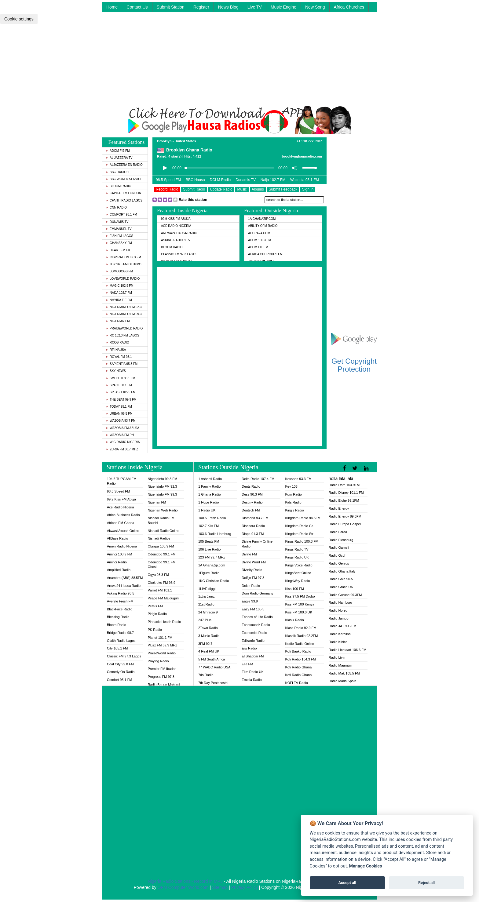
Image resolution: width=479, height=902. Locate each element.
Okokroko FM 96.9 (161, 582)
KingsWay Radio (297, 581)
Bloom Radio (118, 186)
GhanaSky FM (119, 243)
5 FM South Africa (211, 659)
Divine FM (249, 554)
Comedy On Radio (121, 672)
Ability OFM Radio (263, 225)
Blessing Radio (118, 617)
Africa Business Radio (123, 515)
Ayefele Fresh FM (120, 601)
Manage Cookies (365, 866)
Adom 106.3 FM (259, 240)
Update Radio (221, 189)
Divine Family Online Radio (257, 544)
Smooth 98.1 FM (120, 378)
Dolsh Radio (251, 585)
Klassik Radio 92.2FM (301, 636)
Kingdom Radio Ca (299, 526)
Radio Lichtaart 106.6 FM (348, 650)
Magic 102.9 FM (119, 285)
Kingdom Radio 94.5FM (302, 518)
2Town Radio (208, 628)
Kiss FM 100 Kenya (299, 604)
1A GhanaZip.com (262, 218)
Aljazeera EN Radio (124, 164)
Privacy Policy (244, 887)
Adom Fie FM (118, 150)
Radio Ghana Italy (342, 571)
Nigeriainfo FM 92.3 (123, 307)
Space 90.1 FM (119, 385)
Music (242, 189)
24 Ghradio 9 (208, 612)
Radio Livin (337, 657)
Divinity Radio (252, 570)
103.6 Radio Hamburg (214, 534)
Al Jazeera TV (119, 157)
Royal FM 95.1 (119, 356)
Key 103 (291, 486)
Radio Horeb (338, 610)
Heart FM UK (118, 250)
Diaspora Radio (253, 526)
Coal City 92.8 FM (120, 664)
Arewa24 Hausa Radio (179, 233)
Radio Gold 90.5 (341, 579)
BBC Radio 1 (117, 172)
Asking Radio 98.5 (175, 240)
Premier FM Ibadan (162, 669)
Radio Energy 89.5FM (345, 516)
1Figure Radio (208, 573)
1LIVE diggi (206, 589)
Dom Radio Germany (257, 593)
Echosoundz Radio (256, 625)
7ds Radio (206, 675)
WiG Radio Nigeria (123, 442)
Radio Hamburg (340, 602)
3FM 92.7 (205, 644)
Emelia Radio (251, 680)
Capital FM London (123, 193)
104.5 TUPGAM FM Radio (121, 481)
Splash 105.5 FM (120, 392)
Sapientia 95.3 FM (121, 364)
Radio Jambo (339, 618)
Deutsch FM (251, 510)
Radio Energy (339, 508)
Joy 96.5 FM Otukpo (123, 264)
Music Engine (283, 7)
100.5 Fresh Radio (212, 518)
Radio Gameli (339, 547)
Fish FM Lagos (119, 236)
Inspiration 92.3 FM (123, 257)
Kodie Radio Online (299, 644)
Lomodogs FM (119, 271)
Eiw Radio (249, 648)
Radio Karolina (340, 634)
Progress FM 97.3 (161, 676)
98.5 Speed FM (168, 180)
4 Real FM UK (208, 651)
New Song (315, 7)
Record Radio (167, 189)
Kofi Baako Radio (298, 651)
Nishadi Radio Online (163, 531)
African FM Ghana (120, 523)
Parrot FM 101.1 (160, 590)
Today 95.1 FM (119, 406)
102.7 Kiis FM (208, 526)
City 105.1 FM (117, 648)
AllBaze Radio (117, 538)
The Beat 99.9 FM (121, 399)
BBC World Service (124, 179)
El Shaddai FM (253, 656)
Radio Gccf (337, 555)
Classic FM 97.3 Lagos (179, 254)
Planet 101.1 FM (160, 637)
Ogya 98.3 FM (158, 574)
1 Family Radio (209, 486)
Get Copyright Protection (354, 365)
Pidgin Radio (157, 614)
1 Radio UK (206, 510)
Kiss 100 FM (294, 589)
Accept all (347, 882)
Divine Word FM (254, 562)
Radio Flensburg (341, 540)
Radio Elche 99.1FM (344, 500)
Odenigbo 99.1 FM (161, 554)
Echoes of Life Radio (257, 617)
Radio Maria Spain (343, 681)
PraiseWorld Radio (124, 328)
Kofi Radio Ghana (298, 667)
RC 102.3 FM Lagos (122, 335)
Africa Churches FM (265, 254)
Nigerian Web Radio (162, 510)
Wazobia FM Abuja (122, 428)
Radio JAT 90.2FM (343, 626)
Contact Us (137, 7)
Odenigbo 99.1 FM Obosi (161, 564)
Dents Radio (251, 486)
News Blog (228, 7)
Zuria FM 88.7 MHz (122, 449)
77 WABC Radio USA (214, 667)
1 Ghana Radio (209, 494)
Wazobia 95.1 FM (304, 180)
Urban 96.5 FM (119, 413)
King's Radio (294, 510)
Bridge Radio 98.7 (120, 633)
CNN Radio (116, 207)
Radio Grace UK (341, 587)
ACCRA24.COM (259, 233)
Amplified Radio (118, 570)
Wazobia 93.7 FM (121, 420)
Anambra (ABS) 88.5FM (125, 578)
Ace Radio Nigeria (176, 225)
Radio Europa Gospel (345, 524)
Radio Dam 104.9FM (344, 485)
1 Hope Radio (208, 502)
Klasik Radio (294, 620)
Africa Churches (349, 7)
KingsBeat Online (298, 573)
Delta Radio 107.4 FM (258, 479)
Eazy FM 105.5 (253, 609)
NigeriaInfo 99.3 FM (162, 479)
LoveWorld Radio (123, 278)
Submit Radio (194, 189)
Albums (258, 189)
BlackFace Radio (119, 609)
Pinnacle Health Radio (164, 622)
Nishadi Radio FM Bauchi (161, 520)
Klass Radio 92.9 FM (300, 628)
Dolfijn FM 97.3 (253, 578)
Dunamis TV (117, 222)
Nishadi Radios (159, 538)
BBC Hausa (195, 180)
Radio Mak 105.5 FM (344, 673)
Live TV (254, 7)
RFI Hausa (116, 349)
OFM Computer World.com (183, 887)
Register (201, 7)
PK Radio (155, 629)
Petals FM (155, 606)
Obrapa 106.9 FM (161, 546)
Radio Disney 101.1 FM (346, 492)
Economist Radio (254, 633)
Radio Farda (338, 532)
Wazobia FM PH (120, 435)
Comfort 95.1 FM (121, 214)
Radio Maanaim (340, 665)
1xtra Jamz (206, 596)
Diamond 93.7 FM (255, 518)
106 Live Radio (209, 549)
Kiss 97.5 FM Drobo (300, 596)
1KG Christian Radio (213, 581)
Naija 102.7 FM (119, 292)
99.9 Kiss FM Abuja (176, 218)
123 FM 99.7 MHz (211, 557)
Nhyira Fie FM (119, 300)
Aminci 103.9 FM (119, 554)
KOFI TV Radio (296, 683)
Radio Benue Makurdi (164, 684)
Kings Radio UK (297, 557)
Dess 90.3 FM (252, 494)
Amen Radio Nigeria (122, 546)
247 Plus (204, 620)
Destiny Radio (252, 502)
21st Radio (206, 604)
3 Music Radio (209, 636)
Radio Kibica (338, 642)
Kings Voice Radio (298, 565)
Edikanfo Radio (253, 640)
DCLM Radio (220, 180)
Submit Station (171, 7)
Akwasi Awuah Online (123, 531)
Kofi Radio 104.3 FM (300, 659)
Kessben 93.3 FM (298, 479)
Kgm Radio (293, 494)
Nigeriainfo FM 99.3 (123, 314)
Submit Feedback (283, 189)
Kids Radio (293, 502)
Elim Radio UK (253, 672)
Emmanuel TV (119, 229)
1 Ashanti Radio (210, 479)
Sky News (116, 371)
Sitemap (220, 887)
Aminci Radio (117, 562)
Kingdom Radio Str (299, 534)
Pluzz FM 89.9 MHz (162, 645)
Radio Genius (339, 563)
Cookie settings (19, 18)
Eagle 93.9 (250, 601)
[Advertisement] (239, 63)
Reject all (426, 882)
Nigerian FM (118, 321)
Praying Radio (158, 661)
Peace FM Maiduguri (163, 598)
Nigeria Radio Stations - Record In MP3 (185, 881)
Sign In (307, 189)
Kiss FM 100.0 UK (298, 612)
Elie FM (247, 664)
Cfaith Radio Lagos (124, 200)
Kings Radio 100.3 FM (301, 541)
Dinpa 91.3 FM (253, 534)
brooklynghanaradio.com (302, 156)
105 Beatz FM (208, 541)
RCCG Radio (117, 342)
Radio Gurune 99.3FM (345, 595)
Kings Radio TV (296, 549)
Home (112, 7)
